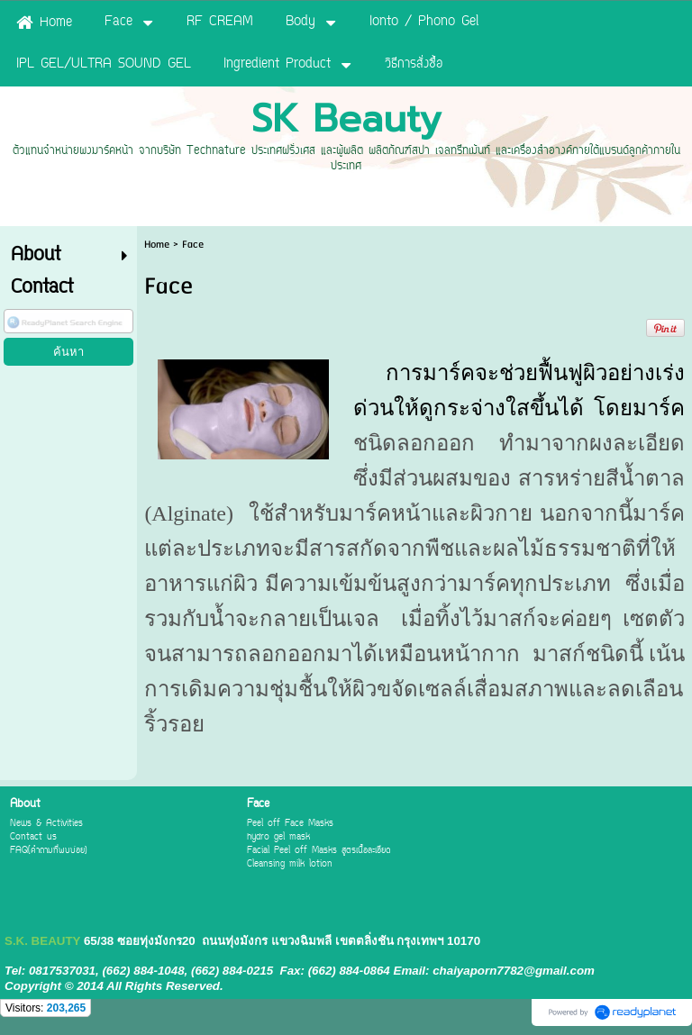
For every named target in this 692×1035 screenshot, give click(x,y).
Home (156, 244)
